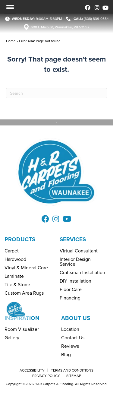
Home (11, 41)
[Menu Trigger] (10, 7)
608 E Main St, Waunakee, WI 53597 (60, 27)
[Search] (56, 93)
